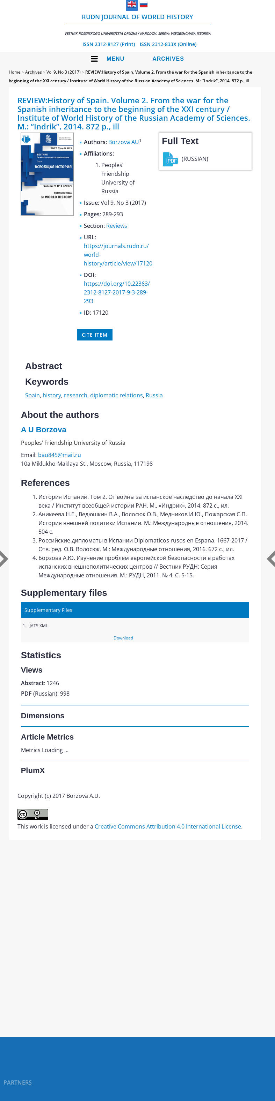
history (52, 395)
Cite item (95, 334)
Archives (168, 59)
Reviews (116, 226)
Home (15, 72)
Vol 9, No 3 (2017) (63, 72)
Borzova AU (123, 142)
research (75, 395)
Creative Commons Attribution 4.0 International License (168, 826)
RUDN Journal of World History (138, 24)
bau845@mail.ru (59, 455)
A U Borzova (43, 429)
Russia (154, 395)
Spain (32, 395)
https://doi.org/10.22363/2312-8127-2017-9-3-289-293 (117, 292)
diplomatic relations (116, 395)
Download (123, 638)
